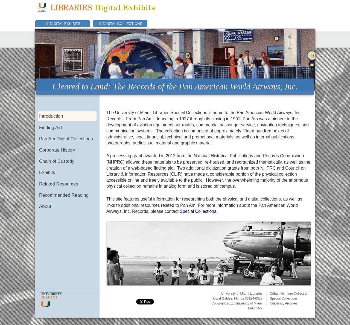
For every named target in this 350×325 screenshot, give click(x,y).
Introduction (51, 116)
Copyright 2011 (223, 303)
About (45, 206)
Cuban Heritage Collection (289, 293)
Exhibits (47, 172)
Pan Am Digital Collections (66, 138)
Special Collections (198, 211)
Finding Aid (50, 127)
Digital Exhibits (65, 24)
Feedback (255, 308)
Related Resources (58, 184)
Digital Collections (122, 24)
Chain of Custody (56, 161)
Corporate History (57, 150)
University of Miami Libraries (241, 293)
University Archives (284, 303)
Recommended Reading (64, 195)
